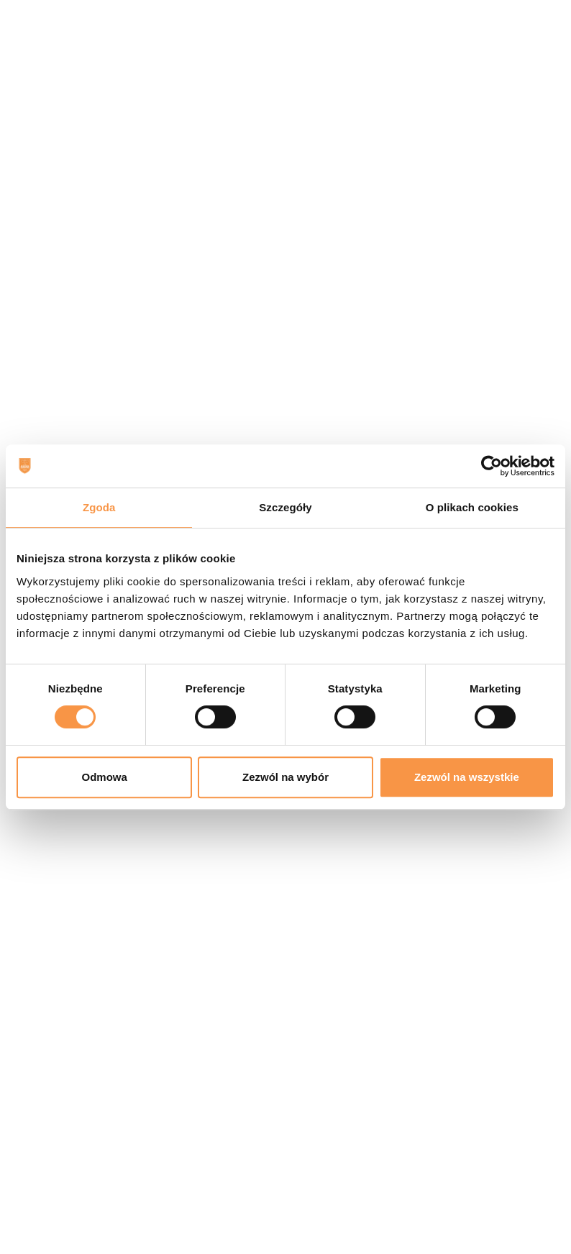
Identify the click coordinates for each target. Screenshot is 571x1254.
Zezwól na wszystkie (466, 777)
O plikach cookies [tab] (472, 507)
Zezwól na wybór (285, 777)
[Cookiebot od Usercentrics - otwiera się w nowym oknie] (491, 466)
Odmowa (104, 777)
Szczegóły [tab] (285, 507)
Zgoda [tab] (99, 507)
